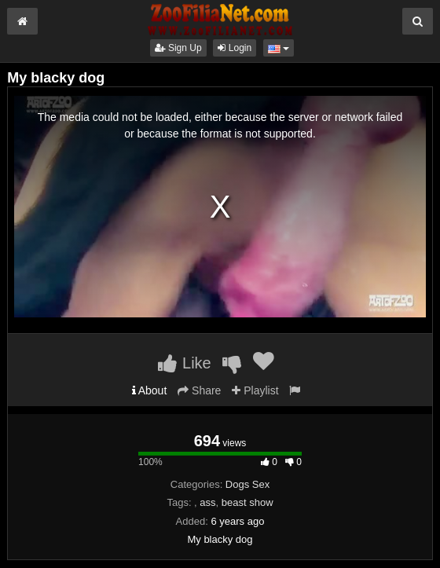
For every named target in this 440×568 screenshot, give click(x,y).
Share (199, 390)
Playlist (255, 390)
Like (184, 363)
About (149, 390)
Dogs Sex (248, 484)
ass (207, 502)
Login (234, 47)
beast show (247, 502)
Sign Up (178, 47)
